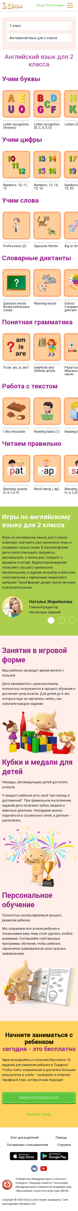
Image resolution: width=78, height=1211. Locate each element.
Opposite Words (46, 246)
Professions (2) (14, 246)
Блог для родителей (24, 1137)
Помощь (61, 1137)
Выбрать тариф (39, 1115)
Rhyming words (45, 303)
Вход (40, 5)
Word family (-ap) (46, 489)
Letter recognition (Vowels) (16, 126)
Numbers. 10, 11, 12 (15, 186)
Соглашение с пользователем (27, 1145)
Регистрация (54, 5)
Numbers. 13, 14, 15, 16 (46, 186)
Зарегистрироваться (39, 1097)
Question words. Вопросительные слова (16, 306)
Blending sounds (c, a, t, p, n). (15, 490)
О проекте (64, 1145)
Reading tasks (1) (46, 432)
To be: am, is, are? (16, 367)
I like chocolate (14, 432)
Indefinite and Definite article (44, 369)
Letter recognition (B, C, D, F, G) (47, 126)
